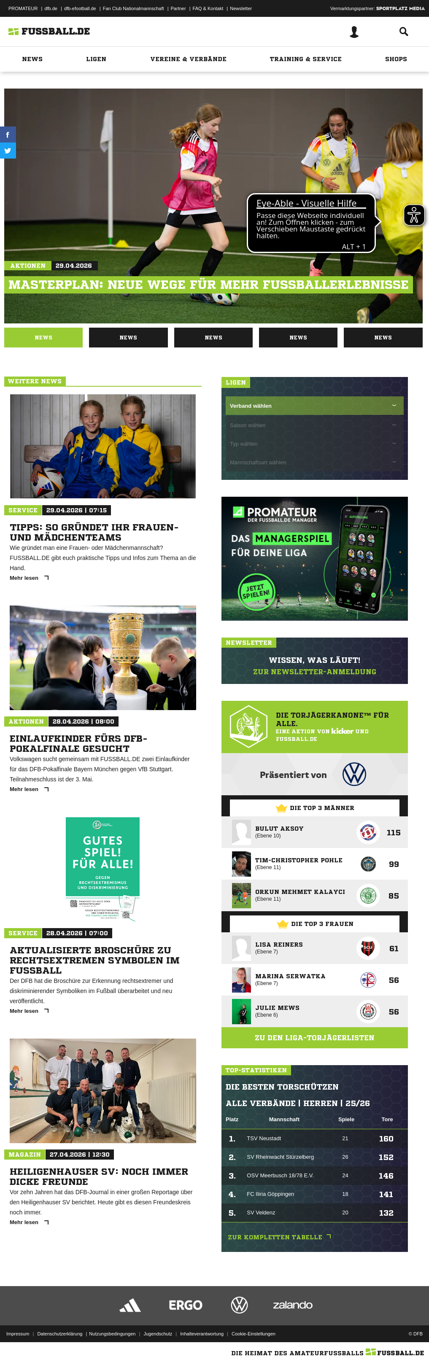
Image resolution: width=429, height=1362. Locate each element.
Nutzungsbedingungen (112, 1333)
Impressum (17, 1333)
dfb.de (50, 8)
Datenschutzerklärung (59, 1333)
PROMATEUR (23, 8)
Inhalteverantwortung (202, 1333)
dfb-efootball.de (80, 8)
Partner (178, 8)
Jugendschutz (157, 1333)
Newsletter (241, 8)
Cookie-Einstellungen (253, 1333)
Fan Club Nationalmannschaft (133, 8)
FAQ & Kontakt (208, 8)
